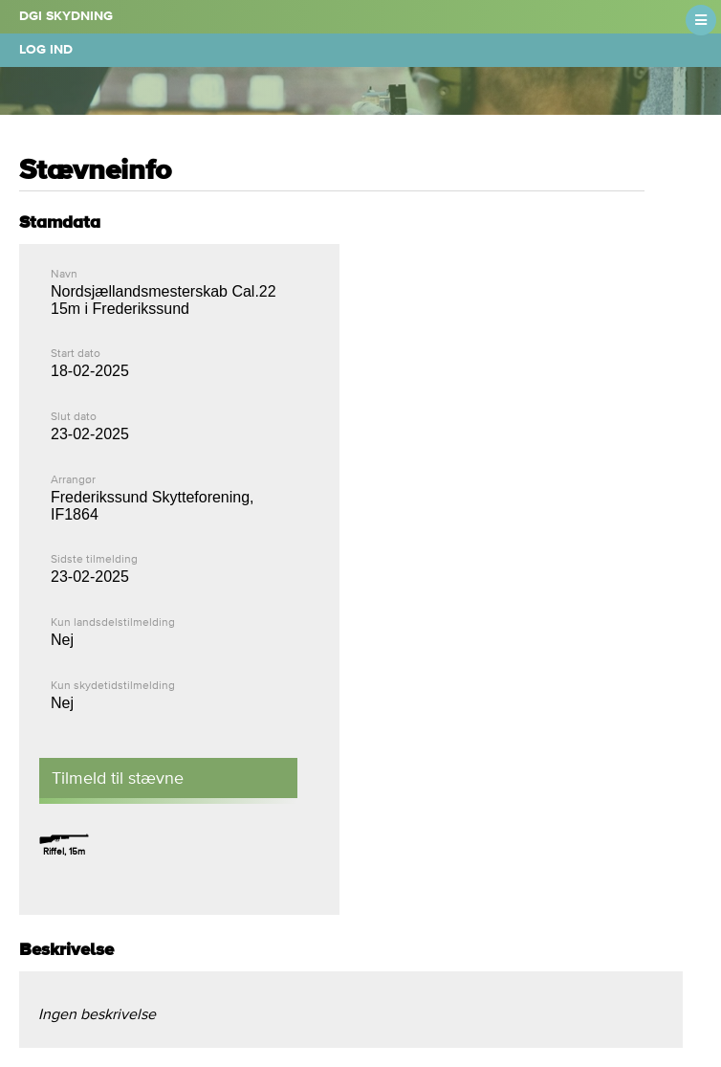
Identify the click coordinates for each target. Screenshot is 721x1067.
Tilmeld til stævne (118, 777)
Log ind (46, 49)
